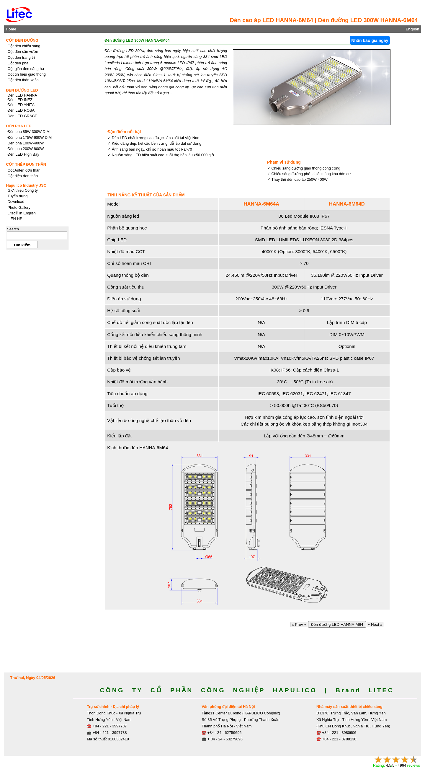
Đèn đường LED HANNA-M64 (337, 624)
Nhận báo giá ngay (369, 40)
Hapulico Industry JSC (26, 185)
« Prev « (299, 624)
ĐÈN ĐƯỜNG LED (22, 90)
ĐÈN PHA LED (18, 126)
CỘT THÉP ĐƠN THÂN (26, 164)
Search (13, 229)
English (412, 29)
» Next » (375, 624)
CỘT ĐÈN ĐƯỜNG (22, 40)
